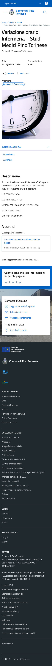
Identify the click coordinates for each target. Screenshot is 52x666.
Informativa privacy (10, 611)
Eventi (4, 541)
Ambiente (6, 441)
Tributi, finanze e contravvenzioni (16, 489)
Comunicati (7, 518)
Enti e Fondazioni (9, 418)
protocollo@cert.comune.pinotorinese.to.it (26, 572)
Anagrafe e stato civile (12, 446)
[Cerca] (44, 12)
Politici (4, 409)
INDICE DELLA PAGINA (26, 147)
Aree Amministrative (11, 396)
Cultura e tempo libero (12, 463)
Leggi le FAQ (7, 585)
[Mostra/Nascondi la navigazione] (5, 11)
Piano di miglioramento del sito (15, 628)
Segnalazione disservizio (12, 593)
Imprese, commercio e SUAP (14, 476)
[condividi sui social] (8, 73)
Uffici (4, 400)
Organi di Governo (10, 405)
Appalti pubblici (8, 450)
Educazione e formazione (13, 468)
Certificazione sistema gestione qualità (19, 633)
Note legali (6, 620)
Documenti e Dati (9, 422)
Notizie (5, 513)
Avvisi (4, 522)
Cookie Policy (7, 615)
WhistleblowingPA (10, 606)
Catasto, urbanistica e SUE (13, 459)
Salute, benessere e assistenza (15, 485)
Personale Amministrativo (13, 413)
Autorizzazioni (8, 455)
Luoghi (5, 537)
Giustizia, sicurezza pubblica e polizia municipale (23, 472)
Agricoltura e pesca (10, 437)
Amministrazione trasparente (15, 602)
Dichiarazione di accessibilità (14, 624)
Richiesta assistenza (11, 598)
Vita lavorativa (8, 498)
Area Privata (7, 643)
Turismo (5, 494)
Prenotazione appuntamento (15, 589)
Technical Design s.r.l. (20, 659)
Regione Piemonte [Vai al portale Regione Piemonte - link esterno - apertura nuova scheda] (10, 3)
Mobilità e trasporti (10, 481)
